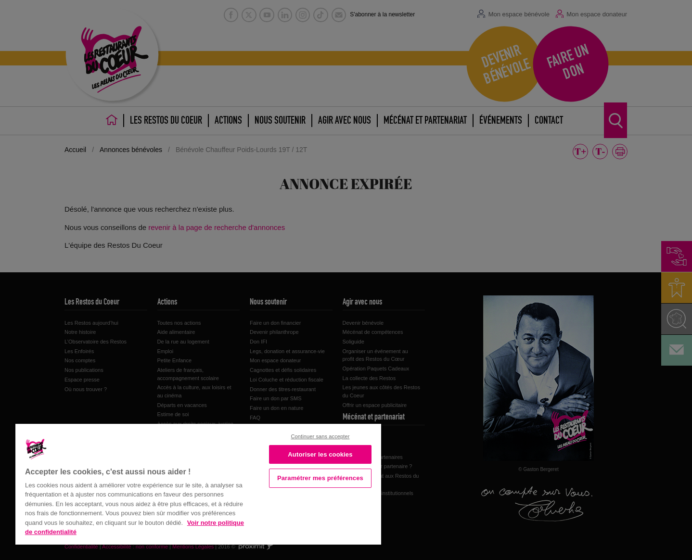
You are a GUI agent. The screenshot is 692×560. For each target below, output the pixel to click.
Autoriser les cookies (320, 454)
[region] (198, 483)
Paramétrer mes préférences (320, 478)
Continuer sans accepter (320, 436)
